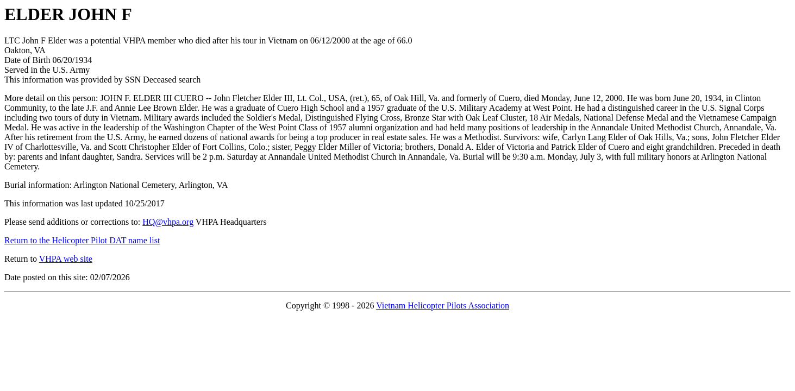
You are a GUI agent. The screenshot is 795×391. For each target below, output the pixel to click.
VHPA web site (65, 258)
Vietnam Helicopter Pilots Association (442, 305)
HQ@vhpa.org (167, 221)
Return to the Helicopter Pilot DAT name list (82, 240)
